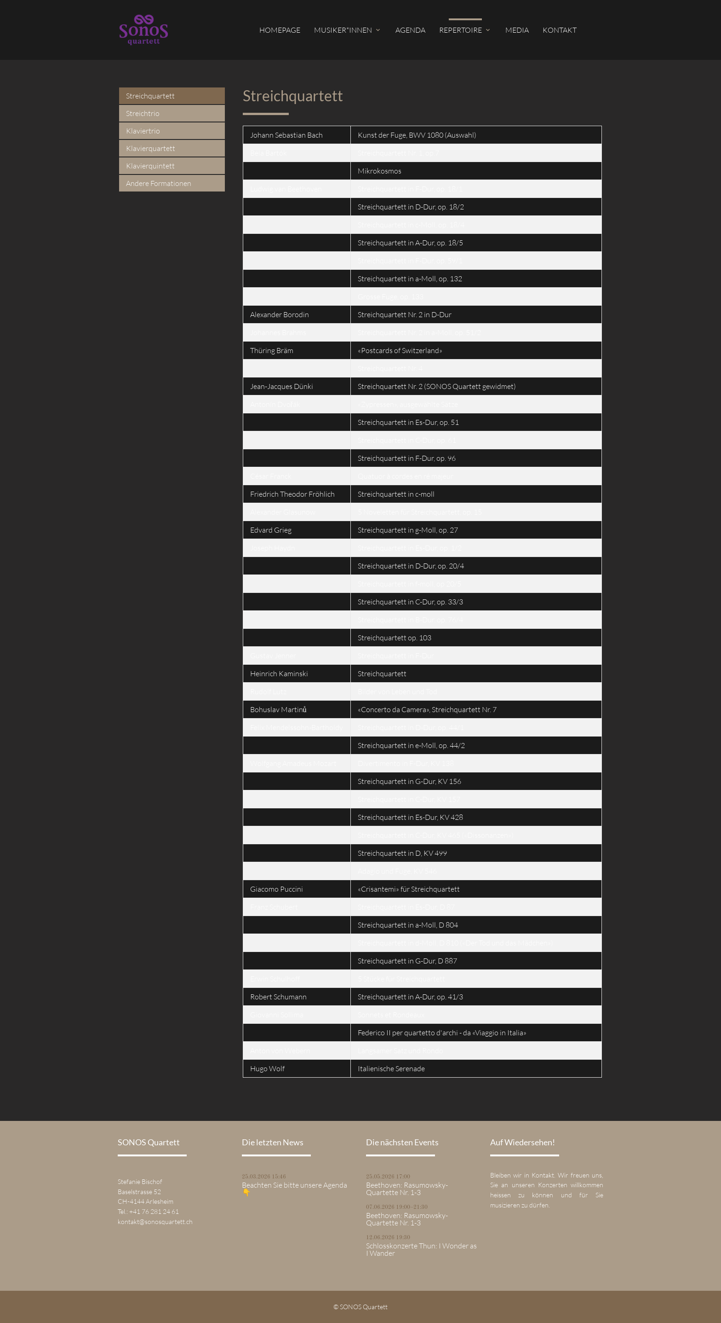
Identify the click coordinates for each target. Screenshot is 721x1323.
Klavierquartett (150, 148)
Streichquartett (150, 95)
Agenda (410, 30)
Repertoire (460, 30)
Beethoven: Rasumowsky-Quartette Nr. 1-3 (407, 1188)
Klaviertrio (143, 130)
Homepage (279, 30)
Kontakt (560, 30)
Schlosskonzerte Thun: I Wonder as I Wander (421, 1249)
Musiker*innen (343, 30)
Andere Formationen (158, 183)
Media (517, 30)
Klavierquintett (150, 165)
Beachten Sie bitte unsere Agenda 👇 (294, 1188)
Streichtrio (143, 113)
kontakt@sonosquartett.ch (155, 1221)
